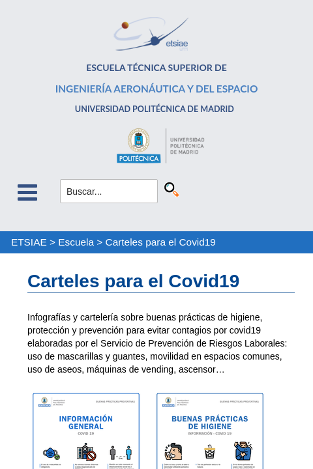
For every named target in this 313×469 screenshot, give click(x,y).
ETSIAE (29, 242)
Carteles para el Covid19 (161, 242)
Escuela (76, 242)
